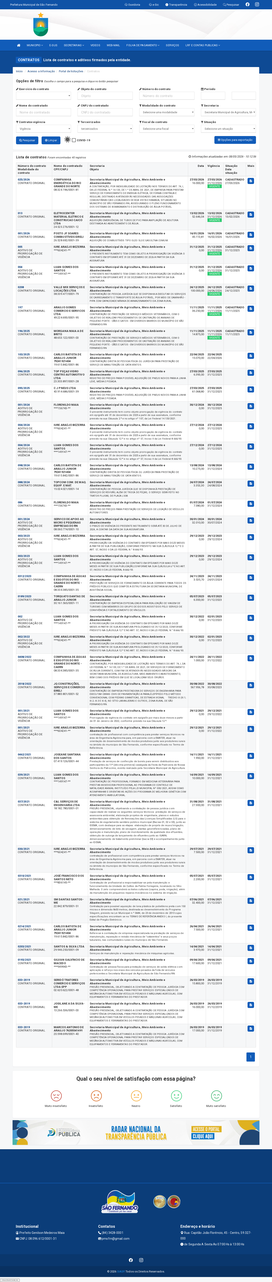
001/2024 (24, 404)
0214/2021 (24, 926)
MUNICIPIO (35, 45)
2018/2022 (24, 683)
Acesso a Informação (41, 71)
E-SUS (53, 45)
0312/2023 (24, 576)
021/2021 (24, 899)
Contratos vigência (30, 122)
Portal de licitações (71, 71)
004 (20, 266)
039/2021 (24, 774)
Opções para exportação (235, 139)
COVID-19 (83, 140)
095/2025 (24, 387)
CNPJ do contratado (93, 105)
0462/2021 (24, 754)
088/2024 (24, 482)
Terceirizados (89, 122)
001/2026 (24, 233)
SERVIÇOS (172, 45)
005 (20, 246)
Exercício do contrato (32, 89)
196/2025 (24, 330)
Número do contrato (154, 89)
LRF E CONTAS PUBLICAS (203, 45)
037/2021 (24, 801)
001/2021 (24, 710)
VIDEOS (95, 45)
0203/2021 (24, 946)
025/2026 (24, 179)
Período (208, 89)
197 (20, 307)
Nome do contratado (32, 105)
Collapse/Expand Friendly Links (10, 1279)
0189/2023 (24, 596)
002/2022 (24, 636)
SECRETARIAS (74, 45)
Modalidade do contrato (157, 105)
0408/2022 (24, 656)
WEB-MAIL (113, 45)
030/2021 (24, 848)
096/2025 (24, 371)
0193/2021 (24, 959)
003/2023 (24, 535)
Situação (208, 122)
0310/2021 (24, 875)
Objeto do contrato (92, 89)
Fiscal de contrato (153, 122)
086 (20, 502)
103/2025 (24, 354)
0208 (21, 287)
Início (19, 71)
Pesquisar (27, 140)
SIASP (121, 1271)
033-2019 (24, 980)
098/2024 (24, 465)
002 (20, 616)
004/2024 (24, 424)
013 (20, 213)
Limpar (51, 140)
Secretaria (210, 105)
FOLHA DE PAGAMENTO (142, 45)
